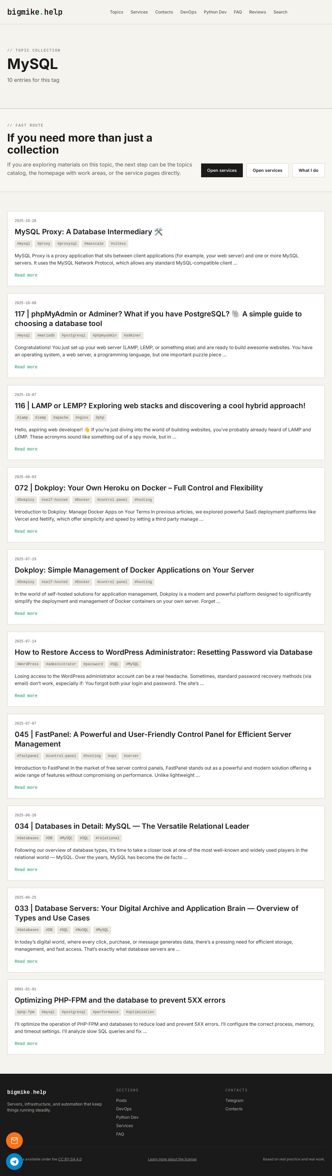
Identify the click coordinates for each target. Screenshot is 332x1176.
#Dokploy (26, 500)
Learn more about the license (172, 1159)
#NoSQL (81, 930)
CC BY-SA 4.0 (70, 1159)
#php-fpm (26, 1012)
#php (100, 418)
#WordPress (28, 664)
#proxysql (67, 244)
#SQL (114, 664)
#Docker (82, 500)
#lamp (22, 418)
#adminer (132, 336)
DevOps (188, 11)
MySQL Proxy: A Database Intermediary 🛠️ (89, 231)
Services (139, 11)
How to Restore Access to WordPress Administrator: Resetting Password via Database (163, 652)
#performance (106, 1012)
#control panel (112, 500)
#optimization (140, 1012)
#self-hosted (55, 500)
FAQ (238, 11)
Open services (222, 170)
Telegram (234, 1100)
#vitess (118, 244)
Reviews (257, 11)
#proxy (43, 244)
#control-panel (61, 756)
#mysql (23, 244)
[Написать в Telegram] (14, 1161)
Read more (26, 275)
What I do (308, 170)
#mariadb (46, 336)
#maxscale (94, 244)
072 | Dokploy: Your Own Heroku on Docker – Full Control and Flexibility (139, 487)
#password (93, 664)
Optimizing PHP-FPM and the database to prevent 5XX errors (120, 1000)
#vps (112, 756)
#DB (49, 838)
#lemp (40, 418)
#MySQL (132, 664)
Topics (116, 11)
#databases (28, 838)
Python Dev (215, 11)
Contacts (164, 11)
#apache (60, 418)
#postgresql (74, 336)
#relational (107, 838)
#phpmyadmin (104, 336)
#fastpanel (28, 756)
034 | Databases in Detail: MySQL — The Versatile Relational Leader (132, 826)
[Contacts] (14, 1140)
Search (280, 11)
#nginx (81, 418)
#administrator (61, 664)
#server (131, 756)
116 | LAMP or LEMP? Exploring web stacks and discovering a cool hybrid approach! (160, 405)
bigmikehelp (34, 12)
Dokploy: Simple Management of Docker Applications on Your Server (134, 570)
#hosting (143, 500)
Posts (121, 1100)
